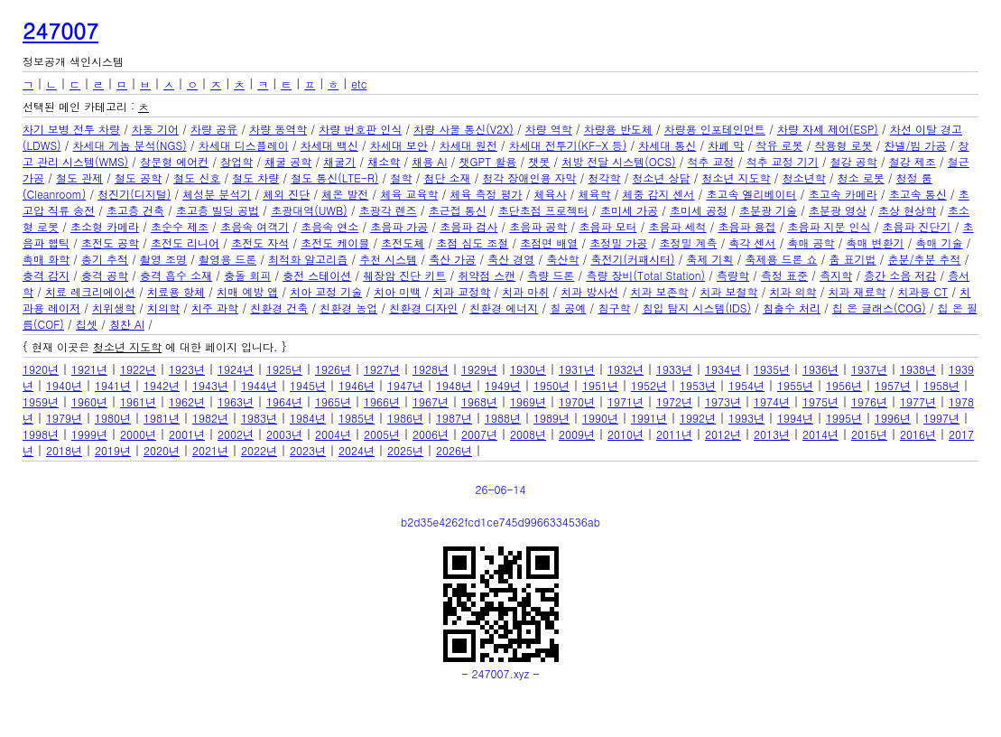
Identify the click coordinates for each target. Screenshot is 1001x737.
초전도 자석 (260, 242)
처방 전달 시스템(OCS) (618, 161)
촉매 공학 (811, 242)
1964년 (284, 401)
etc (358, 83)
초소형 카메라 (104, 226)
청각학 (605, 177)
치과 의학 (793, 291)
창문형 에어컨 (174, 161)
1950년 (551, 385)
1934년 (723, 369)
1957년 (893, 385)
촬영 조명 (163, 258)
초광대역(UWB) (309, 210)
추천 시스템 (388, 258)
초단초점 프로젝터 (543, 210)
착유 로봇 (778, 145)
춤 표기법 (853, 258)
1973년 (723, 401)
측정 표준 (784, 275)
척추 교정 (711, 161)
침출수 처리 (791, 307)
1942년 (162, 385)
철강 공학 (853, 161)
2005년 (382, 434)
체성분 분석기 (216, 193)
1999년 (89, 434)
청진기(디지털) (134, 193)
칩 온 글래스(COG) (879, 307)
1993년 (746, 417)
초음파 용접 (746, 226)
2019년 (113, 450)
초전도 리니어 (185, 242)
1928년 (430, 369)
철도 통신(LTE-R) (334, 177)
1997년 (941, 417)
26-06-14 (500, 489)
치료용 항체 (176, 291)
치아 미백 (397, 291)
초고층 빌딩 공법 (217, 210)
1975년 (820, 401)
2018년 (64, 450)
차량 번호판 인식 (360, 128)
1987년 (454, 417)
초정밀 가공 (618, 242)
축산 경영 (510, 258)
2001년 (187, 434)
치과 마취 (525, 291)
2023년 (308, 450)
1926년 (333, 369)
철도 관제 (79, 177)
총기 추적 (104, 258)
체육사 (549, 193)
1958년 (941, 385)
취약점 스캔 (486, 275)
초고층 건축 (135, 210)
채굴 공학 (287, 161)
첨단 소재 (446, 177)
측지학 (836, 275)
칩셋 (86, 323)
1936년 (820, 369)
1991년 (649, 417)
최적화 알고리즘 (308, 258)
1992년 (698, 417)
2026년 (454, 450)
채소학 (383, 161)
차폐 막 (726, 145)
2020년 (162, 450)
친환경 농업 (348, 307)
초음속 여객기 (254, 226)
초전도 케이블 (335, 242)
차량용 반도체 (618, 128)
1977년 (918, 401)
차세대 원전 (468, 145)
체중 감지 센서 (659, 193)
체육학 (595, 193)
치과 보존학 (659, 291)
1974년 (772, 401)
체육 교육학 (409, 193)
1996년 (893, 417)
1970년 (577, 401)
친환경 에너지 (503, 307)
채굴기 (339, 161)
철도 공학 (138, 177)
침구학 (614, 307)
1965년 (333, 401)
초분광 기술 (768, 210)
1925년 (284, 369)
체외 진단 (286, 193)
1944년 (259, 385)
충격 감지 (46, 275)
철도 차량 (255, 177)
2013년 (772, 434)
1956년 (844, 385)
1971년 (625, 401)
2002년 (236, 434)
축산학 (562, 258)
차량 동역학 (278, 128)
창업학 (236, 161)
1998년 (41, 434)
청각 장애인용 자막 (529, 177)
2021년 (210, 450)
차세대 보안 (399, 145)
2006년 (430, 434)
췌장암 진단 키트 (404, 275)
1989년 (551, 417)
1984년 (308, 417)
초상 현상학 (907, 210)
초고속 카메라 (843, 193)
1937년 (869, 369)
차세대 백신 (329, 145)
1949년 (503, 385)
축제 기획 (709, 258)
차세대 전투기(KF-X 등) (567, 145)
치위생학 (113, 307)
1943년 (210, 385)
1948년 (454, 385)
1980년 (113, 417)
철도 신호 (196, 177)
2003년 (284, 434)
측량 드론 (550, 275)
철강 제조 (912, 161)
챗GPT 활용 (487, 161)
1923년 (187, 369)
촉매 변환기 (875, 242)
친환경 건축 (279, 307)
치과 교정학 (461, 291)
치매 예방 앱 (247, 291)
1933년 (674, 369)
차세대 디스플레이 (244, 145)
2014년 (820, 434)
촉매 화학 (46, 258)
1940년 (64, 385)
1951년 (600, 385)
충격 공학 (104, 275)
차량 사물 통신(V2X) (463, 128)
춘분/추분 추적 (924, 258)
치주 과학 (214, 307)
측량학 (733, 275)
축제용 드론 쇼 (781, 258)
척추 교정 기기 (782, 161)
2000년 (138, 434)
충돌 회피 (247, 275)
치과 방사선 (589, 291)
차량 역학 (548, 128)
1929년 (479, 369)
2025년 (405, 450)
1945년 (308, 385)
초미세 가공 (629, 210)
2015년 (869, 434)
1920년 (41, 369)
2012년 (723, 434)
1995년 (844, 417)
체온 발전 (344, 193)
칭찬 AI (126, 323)
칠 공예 (568, 307)
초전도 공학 (110, 242)
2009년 (577, 434)
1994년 (795, 417)
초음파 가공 (399, 226)
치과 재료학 (857, 291)
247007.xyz (501, 673)
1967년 (430, 401)
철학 (401, 177)
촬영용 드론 (227, 258)
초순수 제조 (180, 226)
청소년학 (804, 177)
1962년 (187, 401)
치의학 (163, 307)
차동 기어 (155, 128)
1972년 (674, 401)
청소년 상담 (662, 177)
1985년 (356, 417)
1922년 (138, 369)
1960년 (89, 401)
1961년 (138, 401)
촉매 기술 (939, 242)
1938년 (918, 369)
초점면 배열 (549, 242)
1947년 (405, 385)
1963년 (236, 401)
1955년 (795, 385)
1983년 (259, 417)
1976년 (869, 401)
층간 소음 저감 (900, 275)
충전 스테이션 (317, 275)
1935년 (772, 369)
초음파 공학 (538, 226)
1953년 (698, 385)
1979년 (64, 417)
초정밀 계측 (688, 242)
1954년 (746, 385)
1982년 (210, 417)
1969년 (528, 401)
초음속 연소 (329, 226)
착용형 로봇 (843, 145)
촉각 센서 (751, 242)
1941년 (113, 385)
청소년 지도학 (736, 177)
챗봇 (539, 161)
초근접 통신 (458, 210)
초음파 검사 (468, 226)
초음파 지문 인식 (829, 226)
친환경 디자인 (423, 307)
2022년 (259, 450)
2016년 (918, 434)
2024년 (356, 450)
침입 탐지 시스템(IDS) (696, 307)
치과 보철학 (728, 291)
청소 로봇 (861, 177)
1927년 (382, 369)
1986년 (405, 417)
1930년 (528, 369)
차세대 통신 (667, 145)
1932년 (625, 369)
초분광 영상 (838, 210)
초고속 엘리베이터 (752, 193)
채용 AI (429, 161)
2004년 (333, 434)
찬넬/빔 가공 (915, 145)
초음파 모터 (607, 226)
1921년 (89, 369)
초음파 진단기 (917, 226)
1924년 (236, 369)
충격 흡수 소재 (176, 275)
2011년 (674, 434)
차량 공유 (213, 128)
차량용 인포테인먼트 (714, 128)
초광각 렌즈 (388, 210)
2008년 (528, 434)
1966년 (382, 401)
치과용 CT (923, 291)
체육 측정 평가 (486, 193)
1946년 (356, 385)
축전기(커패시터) (632, 258)
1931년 (577, 369)
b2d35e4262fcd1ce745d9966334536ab (500, 521)
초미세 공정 (699, 210)
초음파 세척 (677, 226)
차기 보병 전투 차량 (71, 128)
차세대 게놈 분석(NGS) (130, 145)
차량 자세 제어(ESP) (827, 128)
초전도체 (402, 242)
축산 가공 (452, 258)
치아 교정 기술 (326, 291)
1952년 (649, 385)
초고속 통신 (918, 193)
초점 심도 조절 (472, 242)
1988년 (503, 417)
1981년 (162, 417)
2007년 (479, 434)
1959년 (41, 401)
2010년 (625, 434)
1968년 (479, 401)
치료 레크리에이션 (90, 291)
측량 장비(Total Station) (645, 275)
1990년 (600, 417)
